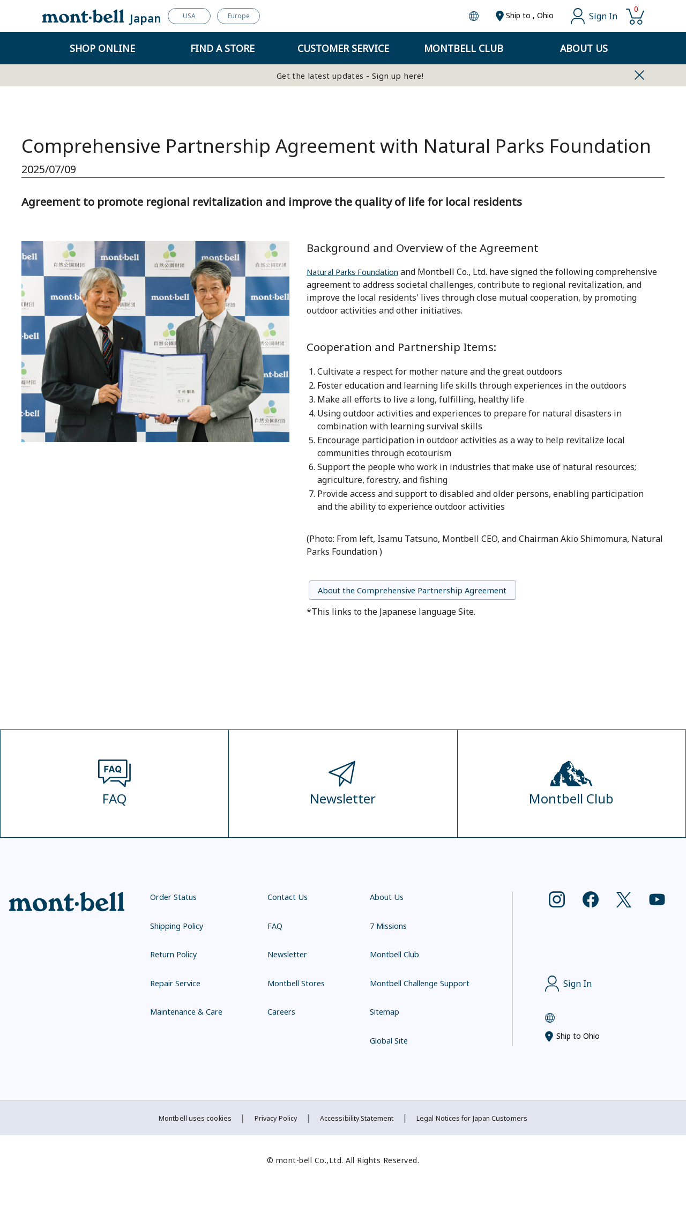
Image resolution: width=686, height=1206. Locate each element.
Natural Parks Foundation (359, 271)
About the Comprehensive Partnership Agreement (436, 591)
